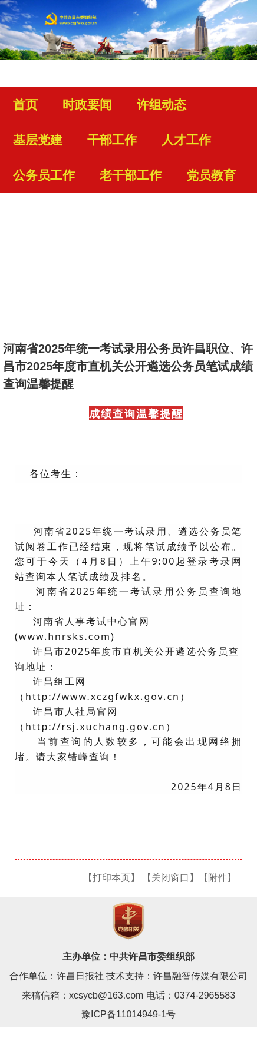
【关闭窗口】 (170, 878)
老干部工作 (131, 175)
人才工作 (186, 140)
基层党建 (37, 140)
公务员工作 (44, 175)
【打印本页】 (111, 878)
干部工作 (112, 140)
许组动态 (161, 105)
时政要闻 (87, 105)
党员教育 (211, 175)
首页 (25, 105)
